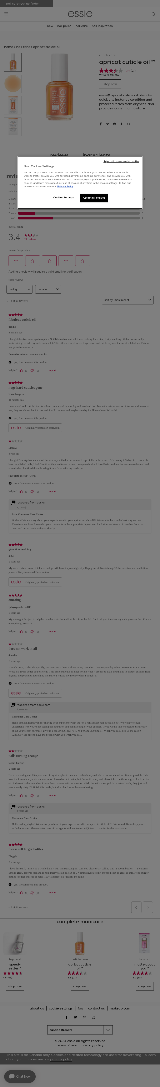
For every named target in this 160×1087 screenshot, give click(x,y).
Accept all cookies (94, 197)
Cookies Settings (63, 197)
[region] (80, 182)
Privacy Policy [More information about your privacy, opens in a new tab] (65, 186)
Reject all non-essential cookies (121, 161)
